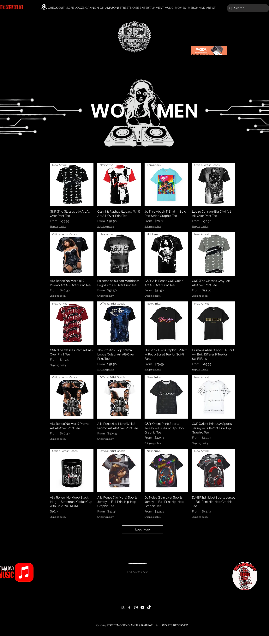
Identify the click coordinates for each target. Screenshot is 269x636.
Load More (142, 529)
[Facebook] (129, 607)
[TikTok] (149, 607)
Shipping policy (58, 226)
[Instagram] (136, 607)
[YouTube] (142, 607)
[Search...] (247, 8)
